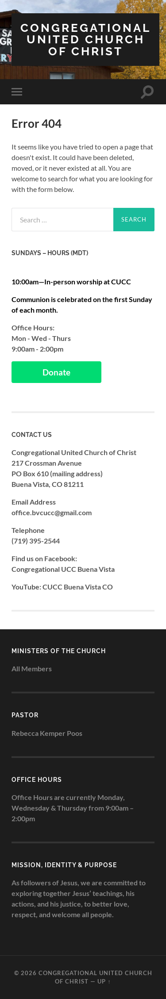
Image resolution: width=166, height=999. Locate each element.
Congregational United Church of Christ (85, 39)
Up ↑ (104, 981)
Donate (56, 372)
